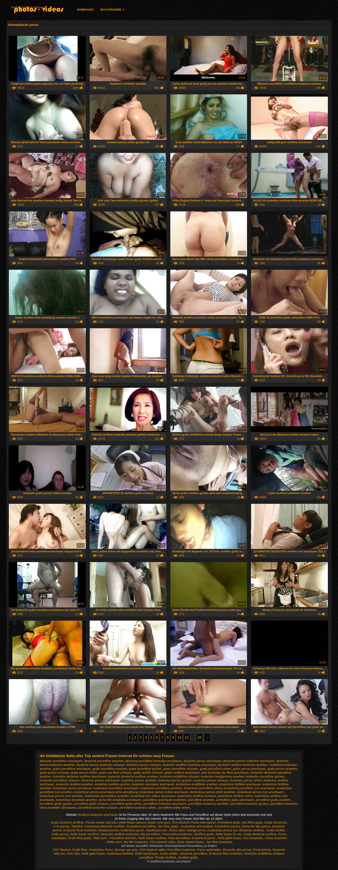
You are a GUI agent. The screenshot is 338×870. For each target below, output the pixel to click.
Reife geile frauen (229, 838)
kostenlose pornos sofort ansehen (212, 792)
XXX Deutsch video (162, 842)
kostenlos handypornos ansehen (223, 776)
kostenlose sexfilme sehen (235, 796)
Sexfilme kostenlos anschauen (28, 7)
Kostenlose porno (132, 830)
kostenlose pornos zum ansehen (61, 796)
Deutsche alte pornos (256, 826)
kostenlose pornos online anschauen (163, 792)
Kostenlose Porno (101, 849)
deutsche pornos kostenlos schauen (101, 765)
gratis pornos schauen (54, 772)
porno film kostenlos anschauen (120, 800)
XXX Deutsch (62, 849)
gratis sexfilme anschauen (182, 772)
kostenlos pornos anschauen (100, 780)
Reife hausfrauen (146, 853)
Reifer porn (114, 842)
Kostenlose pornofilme (141, 826)
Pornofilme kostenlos (181, 849)
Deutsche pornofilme (193, 853)
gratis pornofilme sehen (215, 768)
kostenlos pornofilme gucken (265, 776)
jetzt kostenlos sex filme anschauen (225, 772)
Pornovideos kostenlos (177, 834)
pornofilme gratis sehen (126, 803)
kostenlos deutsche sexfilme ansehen (133, 776)
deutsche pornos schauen (143, 765)
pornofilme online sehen (174, 807)
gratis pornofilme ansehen (109, 768)
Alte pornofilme (150, 834)
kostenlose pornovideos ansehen (107, 796)
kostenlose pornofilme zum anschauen (249, 788)
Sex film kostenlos (135, 842)
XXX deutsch (180, 822)
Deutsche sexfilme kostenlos (119, 834)
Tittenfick (77, 826)
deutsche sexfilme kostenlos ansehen (243, 765)
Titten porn (100, 838)
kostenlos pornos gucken (175, 780)
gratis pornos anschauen (249, 768)
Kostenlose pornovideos (197, 826)
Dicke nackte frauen (191, 842)
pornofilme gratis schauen (91, 803)
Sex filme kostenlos (219, 842)
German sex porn (126, 849)
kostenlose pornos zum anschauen (260, 792)
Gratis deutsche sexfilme (67, 822)
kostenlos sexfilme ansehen (74, 784)
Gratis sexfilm (275, 830)
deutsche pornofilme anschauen (61, 761)
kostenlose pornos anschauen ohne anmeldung (106, 792)
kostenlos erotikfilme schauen (179, 776)
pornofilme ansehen (201, 800)
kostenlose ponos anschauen (72, 788)
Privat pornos (262, 849)
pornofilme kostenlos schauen (98, 807)
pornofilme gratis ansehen (273, 800)
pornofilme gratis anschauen (235, 800)
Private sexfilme (165, 857)
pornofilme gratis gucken (56, 803)
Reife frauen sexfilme (84, 834)
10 (179, 737)
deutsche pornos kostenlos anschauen (249, 761)
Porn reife (73, 853)
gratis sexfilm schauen (148, 772)
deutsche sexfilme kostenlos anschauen (189, 765)
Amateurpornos (108, 830)
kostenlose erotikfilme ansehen (197, 784)
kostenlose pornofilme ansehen (161, 788)
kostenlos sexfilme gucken (112, 784)
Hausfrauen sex (157, 830)
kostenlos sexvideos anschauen (153, 784)
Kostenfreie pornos (227, 826)
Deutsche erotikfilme (258, 853)
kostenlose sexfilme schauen (196, 796)
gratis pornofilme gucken (145, 768)
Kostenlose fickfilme (120, 853)
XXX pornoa (61, 826)
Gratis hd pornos (275, 822)
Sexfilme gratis (204, 834)
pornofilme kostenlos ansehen (208, 803)
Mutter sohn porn (158, 822)
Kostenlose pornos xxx (222, 830)
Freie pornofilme (179, 838)
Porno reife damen (203, 822)
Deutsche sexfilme (252, 830)
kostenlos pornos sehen (246, 780)
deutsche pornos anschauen (202, 761)
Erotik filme (79, 849)
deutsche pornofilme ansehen (104, 761)
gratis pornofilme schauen (180, 768)
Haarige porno (196, 830)
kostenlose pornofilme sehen (203, 788)
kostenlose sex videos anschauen (153, 796)
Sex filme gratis (252, 822)
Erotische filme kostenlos (80, 830)
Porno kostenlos (276, 838)
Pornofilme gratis (229, 822)
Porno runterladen (209, 849)
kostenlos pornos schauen (210, 780)
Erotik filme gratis (79, 838)
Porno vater (177, 830)
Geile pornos (60, 834)
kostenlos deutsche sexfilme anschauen (79, 776)
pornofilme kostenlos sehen (137, 807)
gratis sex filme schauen (115, 772)
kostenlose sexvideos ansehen (76, 800)
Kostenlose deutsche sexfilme (105, 826)
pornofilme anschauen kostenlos (164, 800)
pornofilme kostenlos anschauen (165, 803)
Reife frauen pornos (132, 822)
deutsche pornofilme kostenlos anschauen (153, 761)
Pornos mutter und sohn (101, 822)
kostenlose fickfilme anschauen (240, 784)
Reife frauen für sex (229, 834)
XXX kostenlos (253, 838)
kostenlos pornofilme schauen (60, 780)
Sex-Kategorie (110, 9)
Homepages (85, 9)
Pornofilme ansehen (123, 838)
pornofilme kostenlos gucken (249, 803)
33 (199, 737)
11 (187, 737)
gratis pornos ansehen (282, 768)
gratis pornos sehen (84, 772)
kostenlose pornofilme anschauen (116, 788)
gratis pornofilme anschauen (72, 768)
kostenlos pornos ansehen (138, 780)
